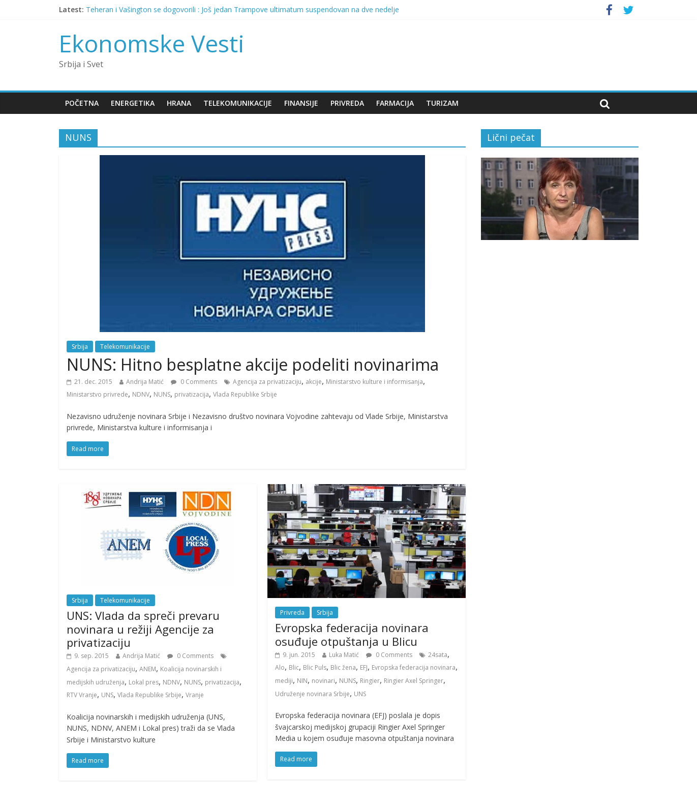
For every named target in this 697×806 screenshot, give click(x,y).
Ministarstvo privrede (97, 394)
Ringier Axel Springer (413, 680)
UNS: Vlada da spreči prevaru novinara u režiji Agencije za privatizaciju (143, 629)
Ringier (370, 680)
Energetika (133, 103)
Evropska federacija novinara (414, 667)
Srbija (80, 346)
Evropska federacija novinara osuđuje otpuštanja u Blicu (352, 634)
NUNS (162, 394)
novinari (323, 680)
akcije (314, 381)
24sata (437, 654)
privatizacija (191, 394)
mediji (284, 680)
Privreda (347, 103)
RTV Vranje (82, 695)
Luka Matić (344, 654)
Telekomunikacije (237, 103)
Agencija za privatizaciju (267, 381)
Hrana (179, 103)
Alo (280, 667)
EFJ (364, 667)
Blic (294, 667)
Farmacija (395, 103)
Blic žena (343, 667)
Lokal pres (144, 682)
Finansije (301, 103)
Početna (82, 103)
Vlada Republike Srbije (245, 394)
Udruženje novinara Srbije (312, 694)
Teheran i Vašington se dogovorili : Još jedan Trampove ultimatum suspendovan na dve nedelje (242, 9)
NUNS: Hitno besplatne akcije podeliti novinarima (253, 364)
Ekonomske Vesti (152, 43)
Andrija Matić (145, 381)
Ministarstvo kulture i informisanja (374, 381)
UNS (107, 695)
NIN (302, 680)
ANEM (147, 669)
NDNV (140, 394)
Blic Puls (314, 667)
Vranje (195, 695)
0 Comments (194, 381)
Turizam (442, 103)
